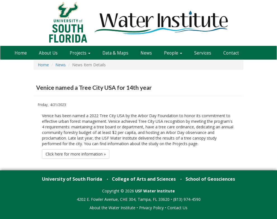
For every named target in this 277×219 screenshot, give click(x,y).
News (146, 53)
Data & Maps (115, 53)
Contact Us (177, 207)
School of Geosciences (210, 179)
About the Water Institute (112, 207)
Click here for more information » (76, 154)
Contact (231, 53)
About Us (48, 53)
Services (202, 53)
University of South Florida (72, 179)
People (173, 53)
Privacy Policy (151, 207)
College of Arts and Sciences (144, 179)
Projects (80, 53)
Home (21, 53)
